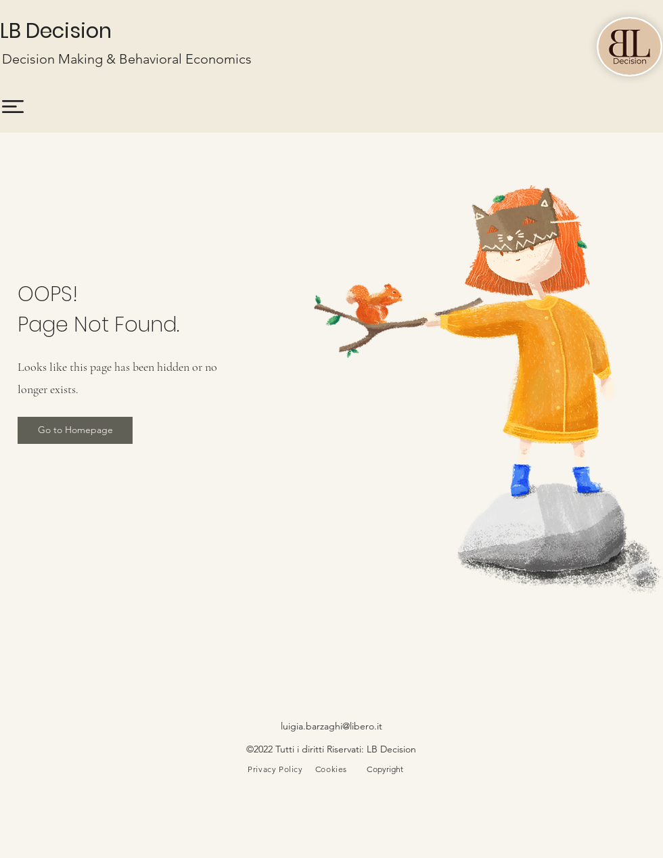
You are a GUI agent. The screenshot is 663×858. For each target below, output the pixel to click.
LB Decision (56, 31)
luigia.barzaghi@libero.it (331, 726)
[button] (13, 106)
